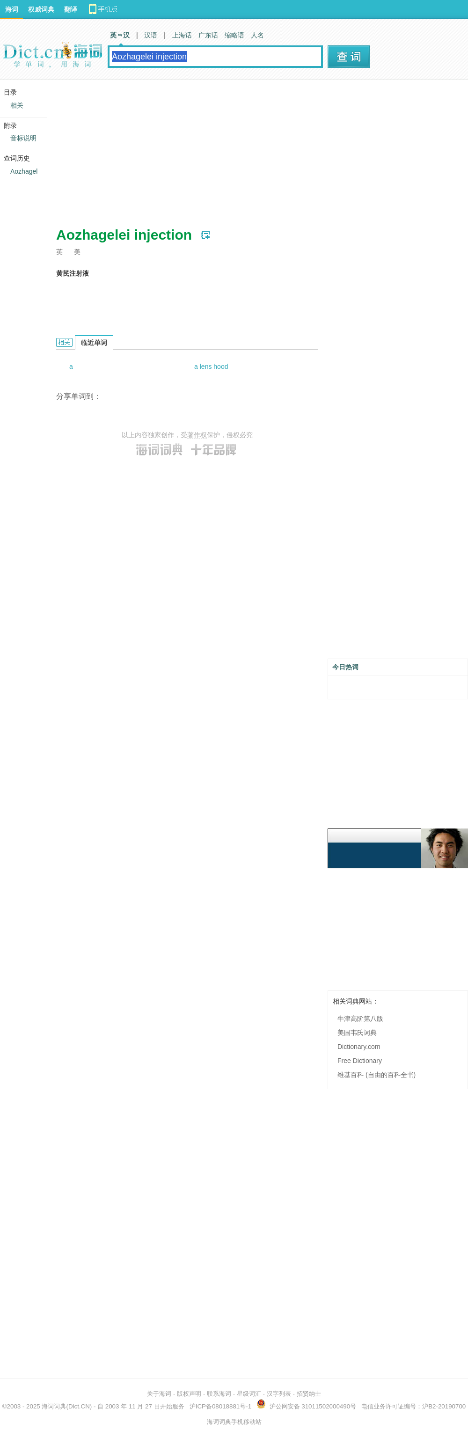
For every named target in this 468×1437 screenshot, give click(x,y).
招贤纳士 (309, 1393)
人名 (257, 35)
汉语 (150, 35)
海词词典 (54, 1406)
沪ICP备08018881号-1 (220, 1406)
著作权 (197, 435)
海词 (11, 9)
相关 (16, 105)
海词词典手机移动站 (234, 1421)
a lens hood (211, 366)
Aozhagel (23, 171)
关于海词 (159, 1393)
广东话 (208, 35)
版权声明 (189, 1393)
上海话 (182, 35)
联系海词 (219, 1393)
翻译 (70, 9)
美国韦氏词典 (357, 1032)
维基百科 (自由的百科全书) (376, 1074)
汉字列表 (279, 1393)
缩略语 (234, 35)
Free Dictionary (359, 1060)
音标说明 (23, 138)
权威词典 (41, 9)
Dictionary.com (358, 1046)
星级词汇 (249, 1393)
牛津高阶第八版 (360, 1018)
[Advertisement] (226, 149)
